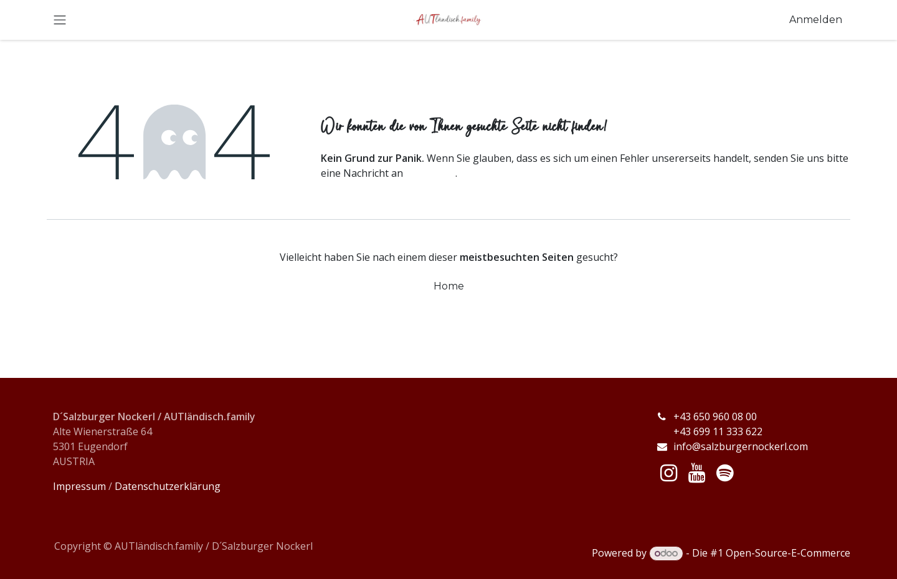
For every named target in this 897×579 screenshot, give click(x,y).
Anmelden (815, 20)
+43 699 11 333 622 (709, 431)
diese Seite (430, 173)
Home (449, 286)
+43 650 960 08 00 (716, 416)
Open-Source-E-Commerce (788, 553)
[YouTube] (697, 473)
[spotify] (725, 473)
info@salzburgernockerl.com (740, 446)
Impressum (79, 486)
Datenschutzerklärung (168, 486)
